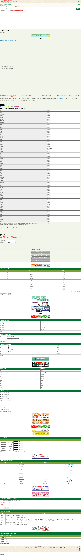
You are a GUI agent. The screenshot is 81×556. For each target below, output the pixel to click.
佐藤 (64, 272)
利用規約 (35, 547)
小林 (3, 323)
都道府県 (2, 502)
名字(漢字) (2, 240)
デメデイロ (43, 371)
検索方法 (2, 242)
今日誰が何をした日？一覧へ (20, 523)
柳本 (42, 387)
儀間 (31, 284)
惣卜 (42, 383)
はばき (42, 375)
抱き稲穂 (11, 351)
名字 (1, 504)
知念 (1, 383)
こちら (4, 330)
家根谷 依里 (3, 441)
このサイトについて (13, 547)
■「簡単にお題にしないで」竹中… (5, 407)
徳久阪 (31, 274)
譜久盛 (58, 352)
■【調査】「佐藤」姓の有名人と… (5, 397)
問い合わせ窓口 (60, 98)
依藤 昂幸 (3, 445)
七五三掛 (64, 289)
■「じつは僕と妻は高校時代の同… (5, 403)
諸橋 (3, 327)
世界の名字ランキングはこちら (40, 260)
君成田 (43, 327)
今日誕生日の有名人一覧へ (20, 451)
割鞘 (42, 370)
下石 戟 (21, 466)
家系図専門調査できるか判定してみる (8, 40)
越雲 (64, 286)
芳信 (3, 321)
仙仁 (31, 282)
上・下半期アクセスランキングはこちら (40, 257)
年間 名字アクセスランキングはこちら (40, 255)
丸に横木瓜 (12, 347)
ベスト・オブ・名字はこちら (40, 253)
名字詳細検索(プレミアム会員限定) (17, 10)
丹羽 (58, 345)
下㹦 (42, 379)
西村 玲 (3, 447)
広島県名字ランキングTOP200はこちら (12, 227)
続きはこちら (11, 293)
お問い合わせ (40, 547)
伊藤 (58, 347)
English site (62, 547)
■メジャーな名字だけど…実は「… (5, 401)
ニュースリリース (21, 547)
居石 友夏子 (3, 443)
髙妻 (3, 325)
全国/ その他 (4, 540)
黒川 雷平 (21, 472)
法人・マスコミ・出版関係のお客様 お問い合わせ (51, 547)
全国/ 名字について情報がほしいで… (9, 538)
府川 (43, 325)
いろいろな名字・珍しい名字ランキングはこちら (40, 251)
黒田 (1, 379)
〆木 (31, 272)
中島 (1, 377)
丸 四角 (11, 349)
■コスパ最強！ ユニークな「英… (5, 405)
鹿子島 (42, 377)
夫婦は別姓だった (11, 339)
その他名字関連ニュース (5, 410)
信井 (31, 280)
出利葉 (31, 278)
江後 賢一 (21, 468)
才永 (43, 321)
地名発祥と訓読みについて (13, 337)
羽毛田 (31, 286)
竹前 (64, 276)
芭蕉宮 (42, 373)
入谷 (58, 349)
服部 (1, 385)
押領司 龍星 (21, 464)
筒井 (1, 370)
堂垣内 (3, 328)
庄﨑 (43, 328)
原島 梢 (21, 480)
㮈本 (42, 381)
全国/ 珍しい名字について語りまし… (9, 536)
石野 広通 (3, 449)
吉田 (1, 371)
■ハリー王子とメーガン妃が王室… (5, 395)
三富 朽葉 (21, 476)
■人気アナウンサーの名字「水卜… (5, 399)
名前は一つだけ (10, 335)
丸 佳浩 (21, 474)
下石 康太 (21, 470)
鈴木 (64, 280)
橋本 (1, 381)
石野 (1, 387)
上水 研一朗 (21, 478)
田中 (64, 278)
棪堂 (42, 385)
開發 (64, 282)
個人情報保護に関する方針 (28, 547)
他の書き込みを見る (4, 542)
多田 (1, 373)
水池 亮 (21, 482)
